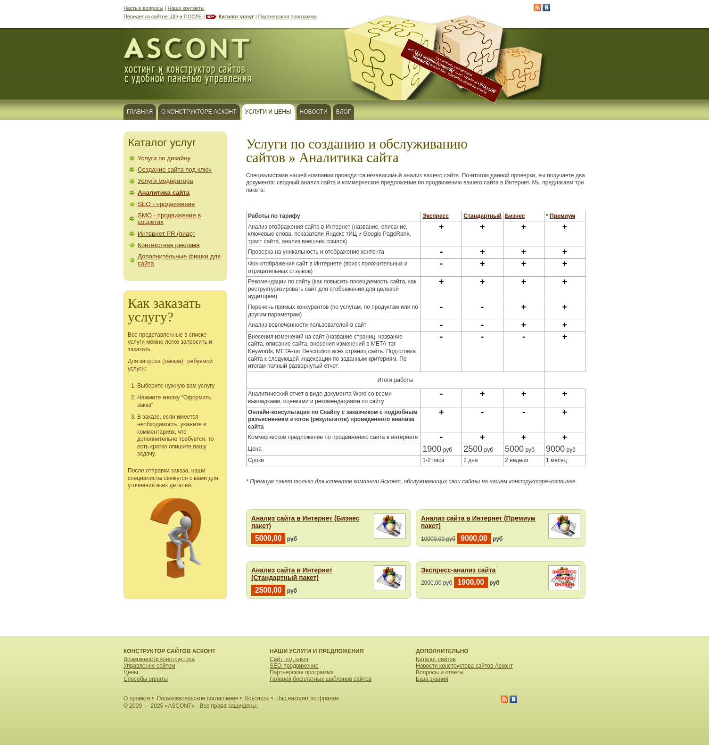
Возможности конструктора (159, 659)
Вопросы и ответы (439, 672)
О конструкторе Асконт (199, 111)
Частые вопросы (144, 8)
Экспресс (435, 216)
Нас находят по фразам (307, 698)
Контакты (257, 698)
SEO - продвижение (166, 203)
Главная (140, 111)
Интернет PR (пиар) (166, 233)
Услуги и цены (268, 111)
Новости (314, 111)
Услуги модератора (165, 180)
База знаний (432, 679)
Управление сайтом (149, 665)
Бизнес (515, 216)
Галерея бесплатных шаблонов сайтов (320, 679)
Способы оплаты (146, 679)
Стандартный (482, 216)
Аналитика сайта (164, 192)
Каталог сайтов (436, 659)
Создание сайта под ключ (175, 169)
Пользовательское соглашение (198, 698)
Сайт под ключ (289, 659)
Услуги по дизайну (164, 158)
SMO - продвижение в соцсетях (169, 218)
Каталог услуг (236, 16)
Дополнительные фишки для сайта (179, 259)
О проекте (137, 698)
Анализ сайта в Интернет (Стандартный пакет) (291, 574)
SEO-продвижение (294, 665)
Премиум (562, 216)
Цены (131, 672)
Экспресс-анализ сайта (458, 570)
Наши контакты (186, 8)
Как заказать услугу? (164, 310)
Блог (343, 111)
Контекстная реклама (169, 244)
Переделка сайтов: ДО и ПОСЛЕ (163, 16)
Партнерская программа (287, 16)
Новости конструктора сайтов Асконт (464, 665)
